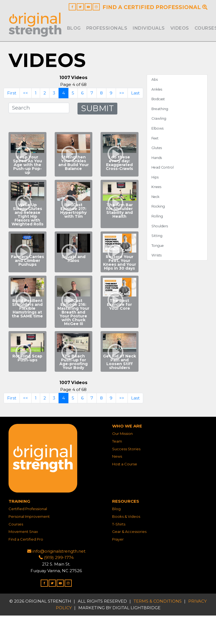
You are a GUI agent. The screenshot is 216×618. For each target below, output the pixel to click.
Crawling (159, 121)
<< (25, 94)
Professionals (107, 28)
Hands (156, 160)
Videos (179, 28)
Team (117, 443)
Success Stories (126, 451)
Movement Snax (23, 534)
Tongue (158, 249)
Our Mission (122, 436)
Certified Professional (28, 511)
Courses (16, 526)
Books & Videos (126, 519)
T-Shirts (118, 526)
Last (135, 94)
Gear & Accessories (129, 534)
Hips (155, 180)
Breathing (160, 111)
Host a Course (124, 466)
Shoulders (160, 229)
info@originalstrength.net (56, 553)
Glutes (157, 150)
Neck (155, 200)
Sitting (157, 239)
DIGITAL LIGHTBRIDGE (136, 610)
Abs (154, 81)
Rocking (158, 210)
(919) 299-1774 (56, 560)
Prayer (118, 541)
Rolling (157, 219)
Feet (155, 140)
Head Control (163, 170)
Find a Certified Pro (26, 541)
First (11, 94)
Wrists (156, 259)
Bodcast (158, 101)
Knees (157, 190)
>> (122, 94)
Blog (74, 28)
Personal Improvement (29, 519)
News (117, 459)
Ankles (157, 91)
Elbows (157, 130)
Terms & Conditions (158, 603)
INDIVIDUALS (149, 28)
